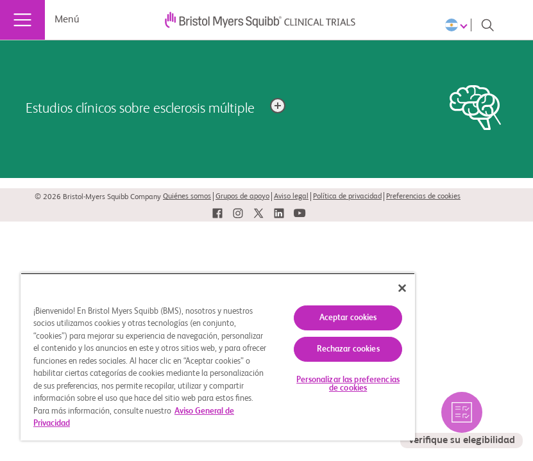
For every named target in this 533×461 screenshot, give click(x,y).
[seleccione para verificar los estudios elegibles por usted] (461, 420)
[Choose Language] (458, 25)
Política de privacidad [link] (347, 196)
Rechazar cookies (348, 349)
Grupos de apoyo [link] (242, 196)
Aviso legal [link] (291, 196)
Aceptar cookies (348, 318)
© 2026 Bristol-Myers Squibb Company (98, 197)
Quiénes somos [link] (187, 196)
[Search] (487, 25)
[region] (218, 357)
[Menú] (22, 20)
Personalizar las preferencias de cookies (348, 384)
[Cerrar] (402, 288)
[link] (217, 213)
